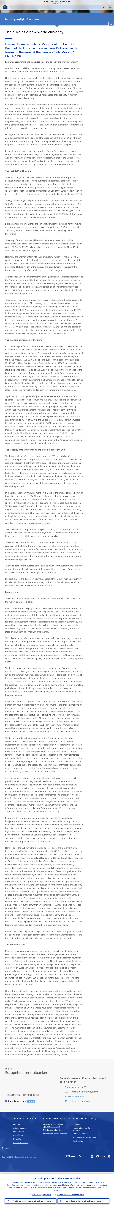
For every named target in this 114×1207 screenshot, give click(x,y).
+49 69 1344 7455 (76, 1096)
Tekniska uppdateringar (53, 1130)
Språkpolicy (78, 1141)
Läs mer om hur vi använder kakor (70, 1192)
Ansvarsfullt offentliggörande (55, 1133)
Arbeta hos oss (19, 1128)
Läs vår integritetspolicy (41, 1192)
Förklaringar (18, 1131)
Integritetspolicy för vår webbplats (83, 1129)
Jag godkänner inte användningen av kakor (83, 1200)
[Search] (56, 7)
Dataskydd (77, 1124)
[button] (109, 2)
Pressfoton (18, 1135)
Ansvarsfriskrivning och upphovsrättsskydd (53, 1125)
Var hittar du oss (20, 1142)
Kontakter (17, 1139)
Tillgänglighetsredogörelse (84, 1137)
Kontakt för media (17, 1101)
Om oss (16, 1124)
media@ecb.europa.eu (79, 1101)
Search (103, 7)
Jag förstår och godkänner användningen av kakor (30, 1200)
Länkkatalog (8, 1148)
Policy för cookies (80, 1133)
